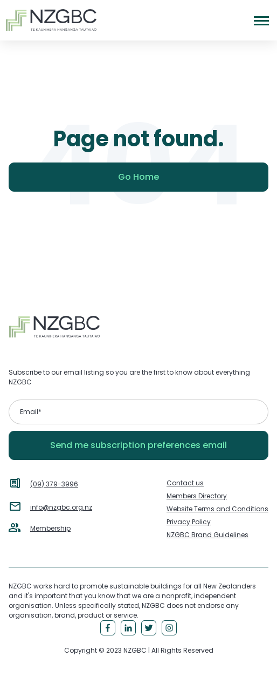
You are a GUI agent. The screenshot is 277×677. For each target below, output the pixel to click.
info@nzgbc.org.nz (61, 507)
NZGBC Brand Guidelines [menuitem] (207, 534)
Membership (50, 528)
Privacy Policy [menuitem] (189, 521)
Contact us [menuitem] (185, 483)
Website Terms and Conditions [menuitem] (217, 508)
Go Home (138, 177)
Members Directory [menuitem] (197, 495)
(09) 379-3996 (54, 484)
